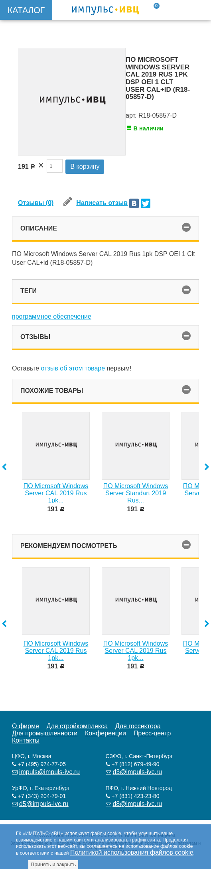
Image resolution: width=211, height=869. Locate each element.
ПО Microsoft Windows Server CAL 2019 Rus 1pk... (56, 493)
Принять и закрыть (53, 864)
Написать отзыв (95, 202)
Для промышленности (44, 733)
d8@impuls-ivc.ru (137, 803)
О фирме (25, 726)
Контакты (25, 740)
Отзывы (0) (35, 202)
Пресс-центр (152, 733)
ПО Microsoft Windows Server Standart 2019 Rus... (135, 493)
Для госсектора (138, 726)
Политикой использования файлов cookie (131, 852)
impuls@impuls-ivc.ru (49, 772)
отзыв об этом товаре (73, 368)
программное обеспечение (51, 316)
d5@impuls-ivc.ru (44, 803)
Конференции (105, 733)
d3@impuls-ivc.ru (137, 772)
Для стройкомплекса (77, 726)
